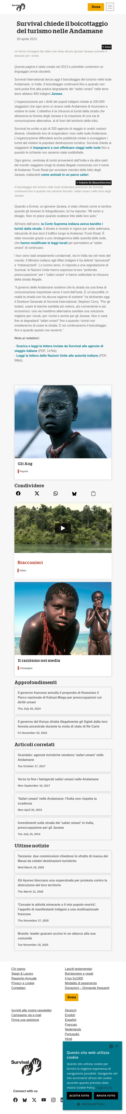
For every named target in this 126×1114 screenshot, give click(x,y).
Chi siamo (18, 969)
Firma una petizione (25, 1020)
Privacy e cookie (22, 983)
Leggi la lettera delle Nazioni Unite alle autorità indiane (57, 355)
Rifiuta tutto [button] (106, 1095)
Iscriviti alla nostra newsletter (31, 1010)
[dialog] (92, 1075)
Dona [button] (96, 7)
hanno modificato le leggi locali (43, 243)
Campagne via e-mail (26, 1015)
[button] (92, 1104)
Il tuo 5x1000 (74, 978)
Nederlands (73, 1029)
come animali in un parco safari (64, 174)
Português (72, 1034)
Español (70, 1020)
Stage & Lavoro (22, 973)
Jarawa (56, 93)
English (70, 1015)
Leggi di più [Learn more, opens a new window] (104, 1087)
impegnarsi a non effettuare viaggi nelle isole (67, 147)
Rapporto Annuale (24, 978)
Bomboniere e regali (79, 973)
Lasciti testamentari (78, 969)
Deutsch (70, 1010)
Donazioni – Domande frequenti (87, 988)
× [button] (116, 1046)
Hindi (68, 1039)
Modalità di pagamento (81, 983)
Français (71, 1024)
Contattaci (18, 988)
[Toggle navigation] (110, 7)
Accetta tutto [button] (79, 1095)
